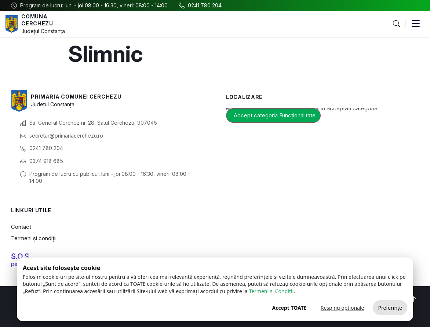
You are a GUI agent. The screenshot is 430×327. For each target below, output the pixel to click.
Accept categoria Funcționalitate (275, 115)
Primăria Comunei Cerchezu (76, 96)
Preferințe (390, 307)
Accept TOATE (289, 307)
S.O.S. (21, 256)
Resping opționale (342, 307)
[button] (396, 24)
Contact (21, 226)
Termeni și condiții (34, 238)
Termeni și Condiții (271, 291)
